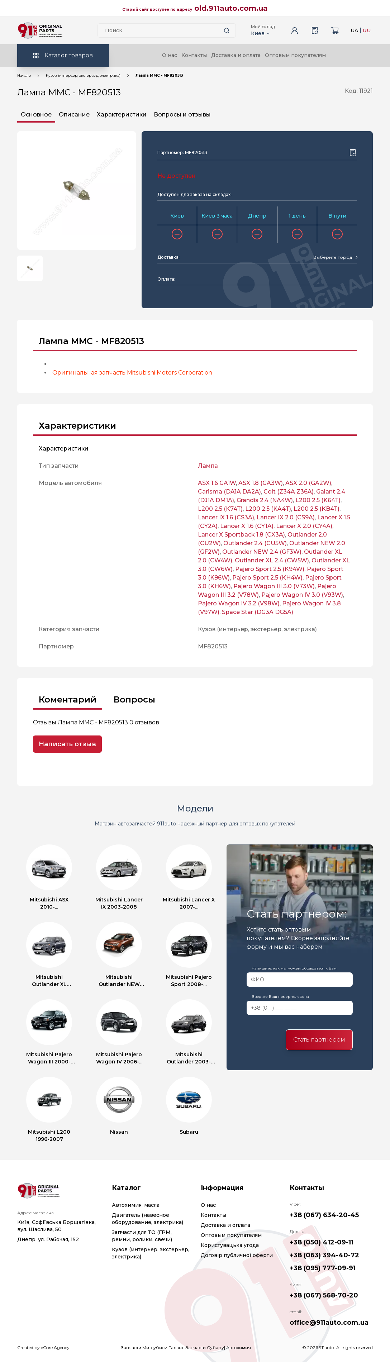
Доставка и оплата (236, 55)
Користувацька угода (230, 1245)
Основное (36, 114)
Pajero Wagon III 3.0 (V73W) (274, 586)
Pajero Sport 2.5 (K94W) (269, 569)
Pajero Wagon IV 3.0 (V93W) (302, 594)
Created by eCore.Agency (43, 1347)
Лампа (208, 465)
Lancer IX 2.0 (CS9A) (286, 517)
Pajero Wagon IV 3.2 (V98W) (239, 603)
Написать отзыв (67, 744)
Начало (24, 75)
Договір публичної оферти (237, 1255)
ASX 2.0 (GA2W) (308, 483)
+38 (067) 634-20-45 (324, 1215)
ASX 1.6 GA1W (217, 483)
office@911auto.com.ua (329, 1323)
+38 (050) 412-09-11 (321, 1242)
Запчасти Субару (205, 1347)
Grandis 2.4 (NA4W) (265, 500)
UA (354, 30)
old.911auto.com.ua (231, 8)
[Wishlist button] (352, 152)
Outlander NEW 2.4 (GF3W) (261, 551)
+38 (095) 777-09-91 (323, 1268)
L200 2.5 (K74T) (220, 508)
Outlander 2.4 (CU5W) (255, 543)
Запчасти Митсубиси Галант (152, 1347)
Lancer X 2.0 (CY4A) (304, 526)
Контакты (194, 55)
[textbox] (332, 257)
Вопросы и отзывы (182, 114)
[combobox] (335, 257)
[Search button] (227, 30)
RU (367, 30)
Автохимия (238, 1347)
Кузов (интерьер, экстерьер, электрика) (83, 75)
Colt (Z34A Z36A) (288, 491)
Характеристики (122, 114)
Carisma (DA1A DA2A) (229, 491)
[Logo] (40, 30)
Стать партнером (319, 1039)
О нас (169, 55)
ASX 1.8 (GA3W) (260, 483)
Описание (74, 114)
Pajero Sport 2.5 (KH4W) (267, 577)
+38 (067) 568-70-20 (324, 1295)
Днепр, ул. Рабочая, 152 (48, 1239)
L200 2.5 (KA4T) (268, 508)
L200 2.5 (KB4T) (316, 508)
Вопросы (134, 699)
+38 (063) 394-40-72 (324, 1255)
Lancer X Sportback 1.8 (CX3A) (241, 534)
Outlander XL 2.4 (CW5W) (272, 560)
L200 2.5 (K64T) (318, 500)
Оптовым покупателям (295, 55)
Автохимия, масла (136, 1205)
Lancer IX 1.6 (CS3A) (226, 517)
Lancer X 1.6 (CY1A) (247, 526)
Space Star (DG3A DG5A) (257, 612)
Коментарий (67, 699)
